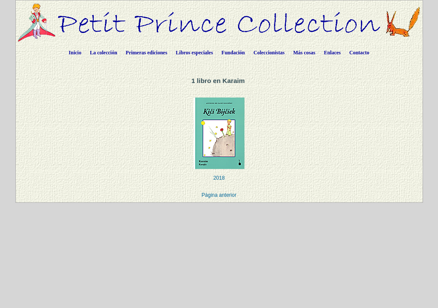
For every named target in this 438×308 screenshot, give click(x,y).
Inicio (75, 53)
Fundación (233, 53)
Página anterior (219, 195)
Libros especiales (194, 53)
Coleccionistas (269, 53)
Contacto (359, 53)
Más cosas (304, 53)
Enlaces (332, 53)
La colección (103, 53)
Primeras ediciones (146, 53)
